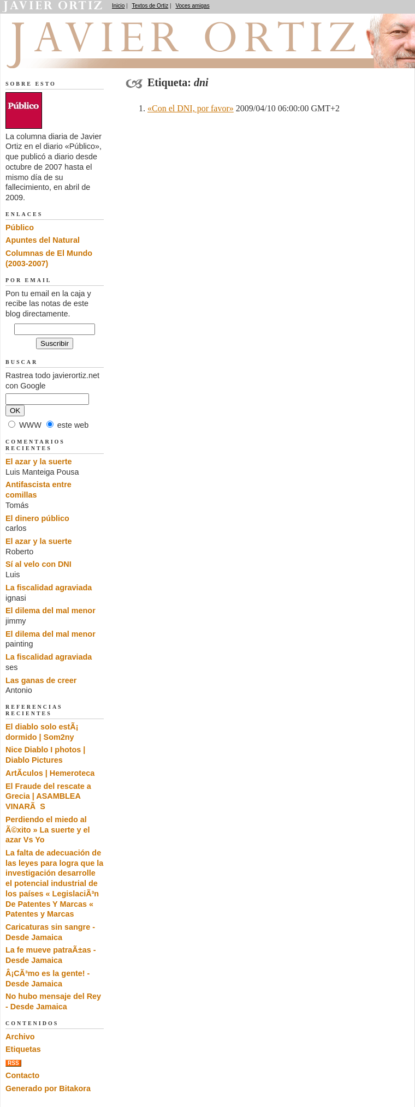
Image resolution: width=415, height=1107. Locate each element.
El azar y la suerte (38, 461)
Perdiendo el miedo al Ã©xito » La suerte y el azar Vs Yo (47, 829)
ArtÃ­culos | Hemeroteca (49, 773)
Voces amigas (192, 6)
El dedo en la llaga (66, 55)
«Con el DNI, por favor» (190, 108)
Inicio (118, 6)
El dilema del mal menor (50, 610)
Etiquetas (23, 1049)
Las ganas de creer (40, 680)
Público (19, 227)
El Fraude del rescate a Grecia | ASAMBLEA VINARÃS (48, 796)
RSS (13, 1063)
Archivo (20, 1036)
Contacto (22, 1075)
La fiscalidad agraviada (48, 587)
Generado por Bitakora (48, 1088)
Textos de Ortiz (150, 6)
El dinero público (37, 518)
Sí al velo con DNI (38, 564)
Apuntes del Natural (42, 240)
